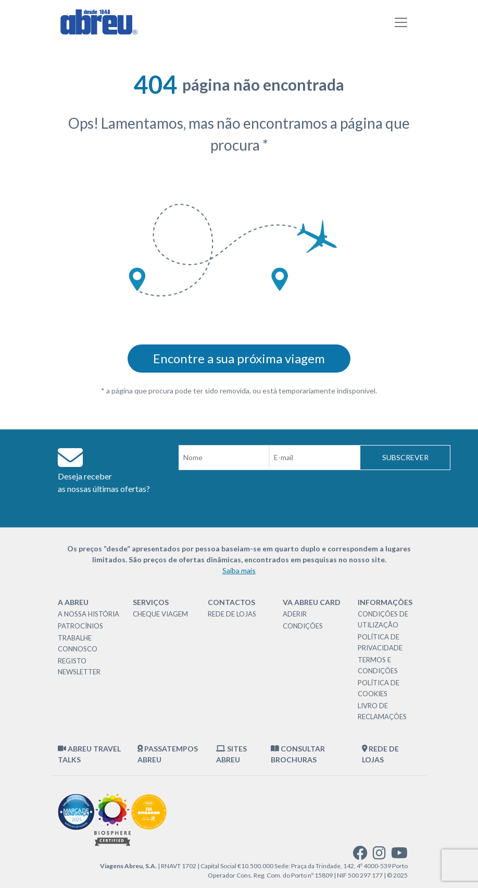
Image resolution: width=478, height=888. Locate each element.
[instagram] (379, 855)
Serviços (151, 602)
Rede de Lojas (232, 614)
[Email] (314, 457)
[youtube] (399, 855)
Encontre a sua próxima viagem (239, 358)
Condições (303, 626)
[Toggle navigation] (401, 22)
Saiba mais (239, 570)
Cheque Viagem (160, 614)
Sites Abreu (231, 754)
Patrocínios (80, 626)
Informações (385, 602)
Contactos (231, 602)
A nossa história (88, 614)
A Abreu (73, 602)
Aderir (295, 614)
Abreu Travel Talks (89, 754)
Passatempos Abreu (167, 754)
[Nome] (224, 457)
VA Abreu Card (312, 602)
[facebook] (360, 855)
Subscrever (405, 457)
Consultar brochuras (298, 754)
